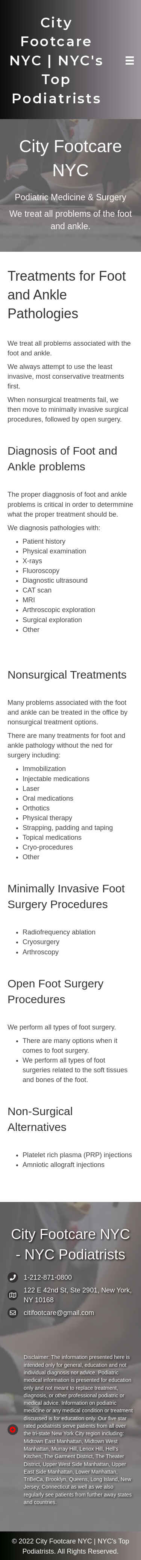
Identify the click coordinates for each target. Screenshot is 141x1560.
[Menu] (129, 60)
